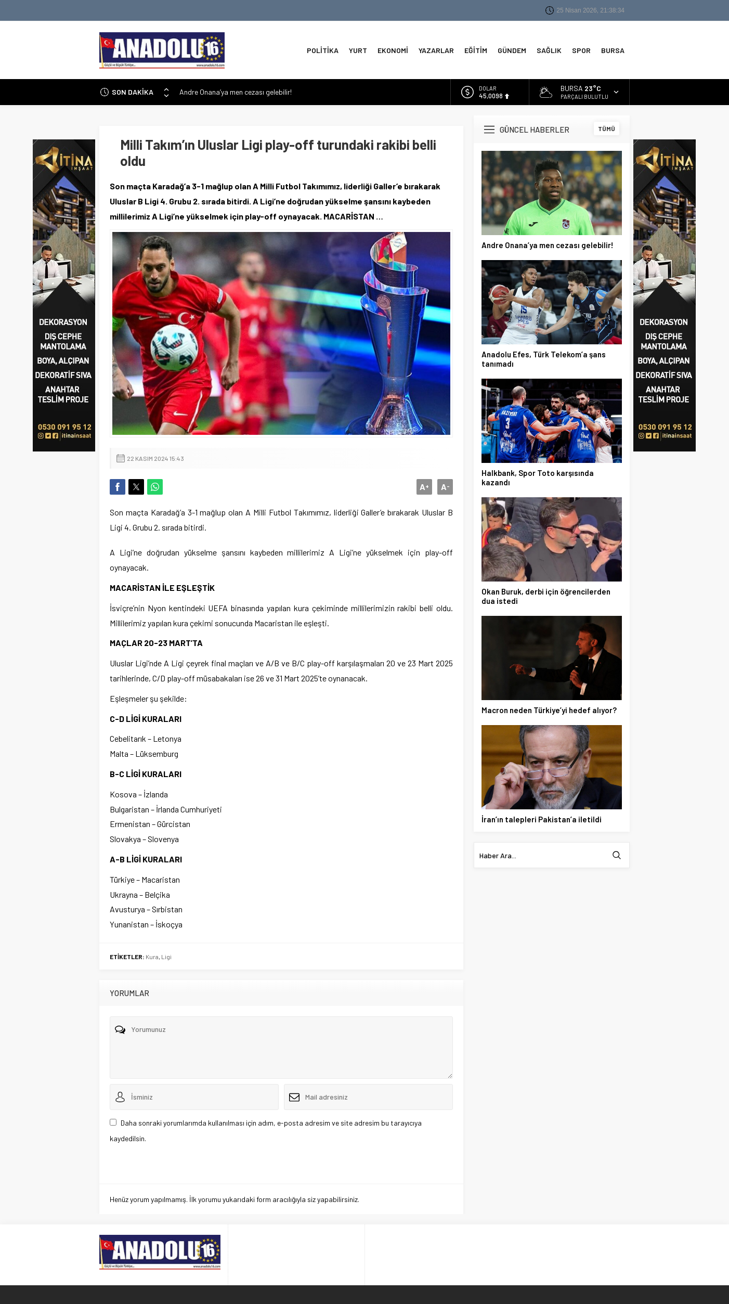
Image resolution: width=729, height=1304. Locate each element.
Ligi (166, 954)
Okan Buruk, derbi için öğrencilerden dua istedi (545, 594)
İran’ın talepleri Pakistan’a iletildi (541, 817)
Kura (152, 954)
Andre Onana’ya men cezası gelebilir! (235, 89)
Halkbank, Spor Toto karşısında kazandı (537, 475)
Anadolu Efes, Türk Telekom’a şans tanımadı (543, 356)
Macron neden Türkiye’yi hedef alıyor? (549, 708)
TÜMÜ (606, 126)
